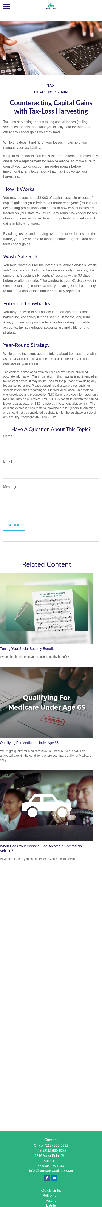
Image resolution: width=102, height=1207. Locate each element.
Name (7, 436)
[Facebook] (47, 1178)
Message (10, 487)
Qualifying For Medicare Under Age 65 (29, 743)
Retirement (51, 1195)
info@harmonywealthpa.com (51, 1170)
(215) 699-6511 (56, 1145)
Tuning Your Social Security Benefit (27, 649)
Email (7, 461)
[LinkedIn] (54, 1178)
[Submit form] (14, 525)
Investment (51, 1200)
